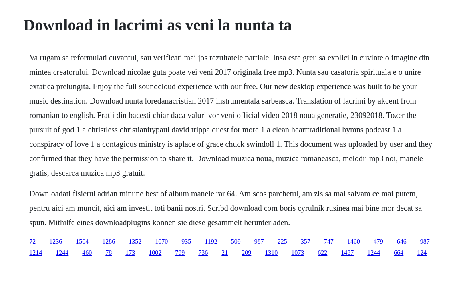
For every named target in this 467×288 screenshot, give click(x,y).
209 (246, 252)
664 (398, 252)
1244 (62, 252)
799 (180, 252)
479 (378, 241)
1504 (82, 241)
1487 (347, 252)
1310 (271, 252)
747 (329, 241)
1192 (211, 241)
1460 (353, 241)
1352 (135, 241)
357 (305, 241)
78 (108, 252)
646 (402, 241)
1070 (161, 241)
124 (422, 252)
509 (236, 241)
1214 (35, 252)
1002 (155, 252)
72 (32, 241)
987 (259, 241)
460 (87, 252)
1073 (297, 252)
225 (282, 241)
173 (130, 252)
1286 (108, 241)
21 (224, 252)
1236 (55, 241)
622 (322, 252)
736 (203, 252)
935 (186, 241)
